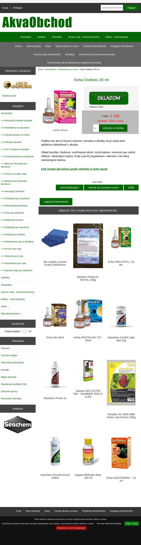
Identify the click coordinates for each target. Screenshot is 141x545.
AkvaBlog (69, 54)
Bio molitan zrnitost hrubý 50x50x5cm (55, 263)
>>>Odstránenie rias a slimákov (17, 241)
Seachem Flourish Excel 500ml (55, 476)
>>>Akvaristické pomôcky (14, 205)
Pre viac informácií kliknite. (109, 523)
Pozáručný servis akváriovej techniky (97, 54)
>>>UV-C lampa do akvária (15, 149)
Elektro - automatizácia (117, 37)
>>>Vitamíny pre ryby (12, 256)
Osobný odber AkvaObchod (47, 54)
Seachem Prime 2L (55, 398)
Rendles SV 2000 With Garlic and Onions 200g (121, 416)
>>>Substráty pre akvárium (15, 227)
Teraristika (57, 37)
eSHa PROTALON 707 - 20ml (88, 339)
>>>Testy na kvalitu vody (14, 173)
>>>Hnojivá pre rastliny (13, 234)
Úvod (5, 7)
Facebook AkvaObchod (94, 46)
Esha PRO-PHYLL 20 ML (121, 263)
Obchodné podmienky (12, 362)
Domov (18, 46)
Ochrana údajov (9, 355)
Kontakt (5, 369)
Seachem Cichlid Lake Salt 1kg (121, 339)
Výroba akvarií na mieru (67, 46)
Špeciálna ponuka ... (11, 313)
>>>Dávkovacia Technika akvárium (14, 182)
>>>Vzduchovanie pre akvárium (17, 156)
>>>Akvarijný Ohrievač (13, 191)
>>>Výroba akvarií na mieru (15, 134)
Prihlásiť (17, 7)
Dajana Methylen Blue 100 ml (88, 476)
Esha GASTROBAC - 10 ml (121, 479)
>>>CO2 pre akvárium (12, 212)
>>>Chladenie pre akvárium (15, 198)
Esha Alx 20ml (55, 337)
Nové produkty (34, 46)
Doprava (5, 348)
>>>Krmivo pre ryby (11, 248)
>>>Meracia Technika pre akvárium (14, 165)
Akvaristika (50, 69)
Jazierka (41, 37)
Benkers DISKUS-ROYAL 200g (88, 278)
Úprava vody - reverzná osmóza (83, 37)
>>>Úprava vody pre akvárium (16, 270)
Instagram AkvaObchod (122, 46)
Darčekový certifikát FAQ (14, 384)
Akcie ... (5, 306)
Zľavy (48, 46)
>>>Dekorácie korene (12, 220)
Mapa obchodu (8, 377)
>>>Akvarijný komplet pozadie (16, 120)
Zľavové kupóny (9, 391)
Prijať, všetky (132, 523)
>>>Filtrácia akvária (11, 142)
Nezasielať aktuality (11, 398)
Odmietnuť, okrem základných (71, 528)
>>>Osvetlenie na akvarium (15, 127)
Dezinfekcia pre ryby (67, 69)
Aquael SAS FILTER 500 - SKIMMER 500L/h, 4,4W (88, 393)
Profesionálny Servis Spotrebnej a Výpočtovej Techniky (74, 62)
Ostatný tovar (9, 95)
